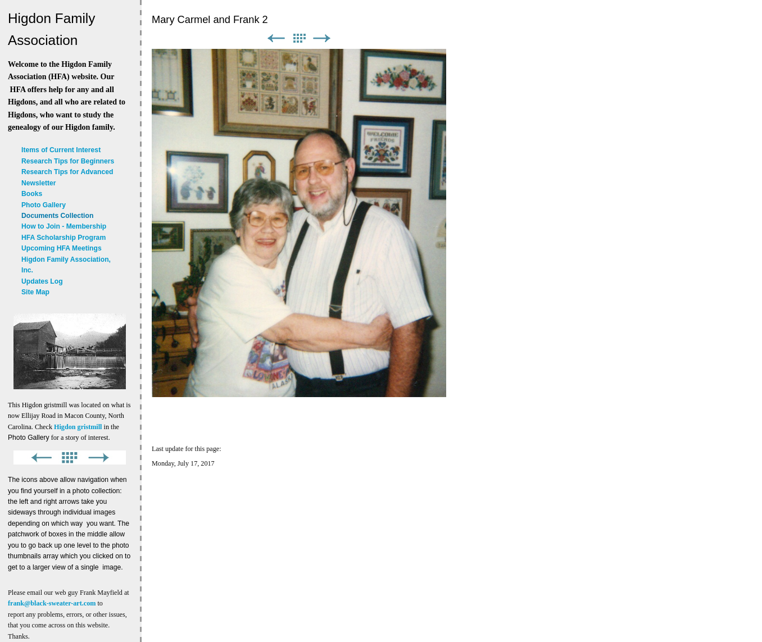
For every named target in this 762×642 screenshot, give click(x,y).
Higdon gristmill (78, 427)
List (299, 38)
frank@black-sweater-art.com (52, 603)
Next (322, 38)
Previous (275, 38)
